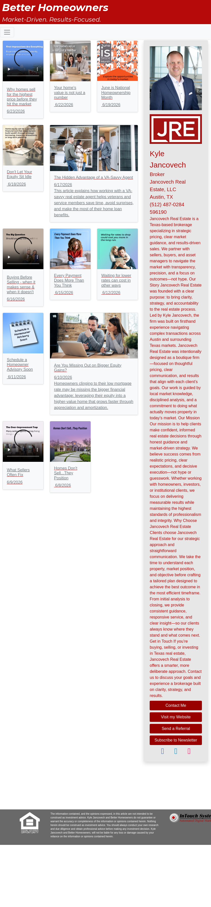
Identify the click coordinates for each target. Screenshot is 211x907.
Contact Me (176, 705)
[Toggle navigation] (7, 32)
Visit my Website (176, 717)
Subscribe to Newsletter (175, 740)
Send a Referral (176, 728)
